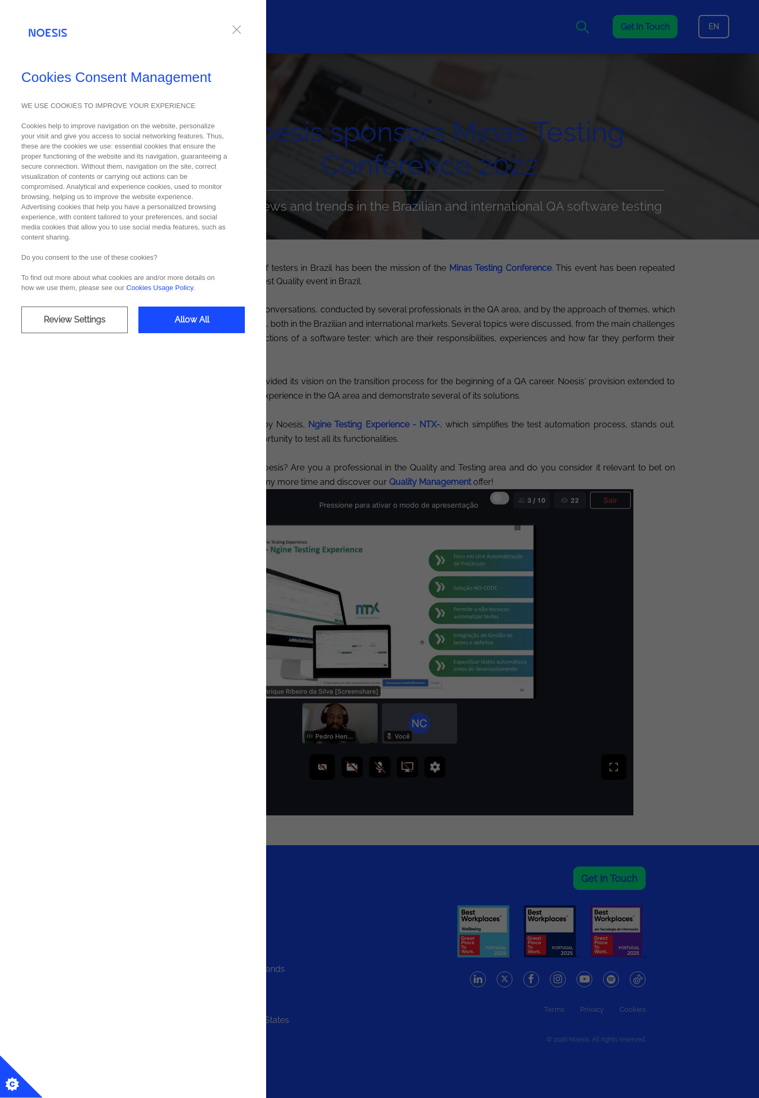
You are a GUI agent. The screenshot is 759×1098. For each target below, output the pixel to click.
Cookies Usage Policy (159, 288)
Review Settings (74, 320)
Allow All (192, 320)
